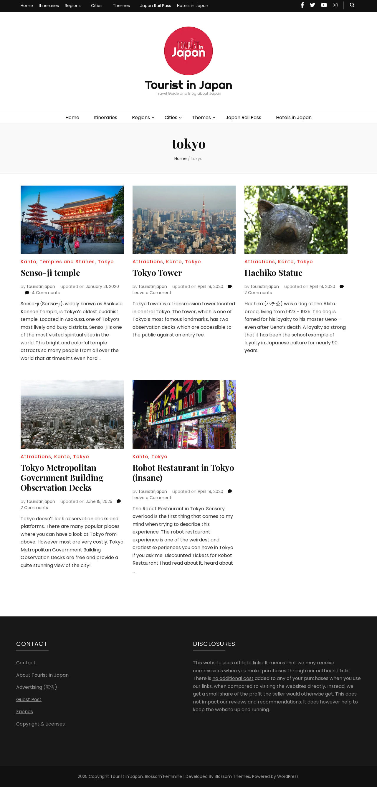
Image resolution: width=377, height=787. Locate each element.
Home (27, 6)
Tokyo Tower (157, 272)
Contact (26, 662)
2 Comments (258, 293)
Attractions (148, 261)
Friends (24, 711)
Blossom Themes (232, 776)
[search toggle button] (352, 5)
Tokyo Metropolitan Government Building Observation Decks (62, 477)
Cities (96, 6)
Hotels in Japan (192, 6)
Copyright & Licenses (40, 724)
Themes (121, 6)
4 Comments (46, 293)
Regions (73, 6)
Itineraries (49, 6)
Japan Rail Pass (155, 6)
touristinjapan (41, 286)
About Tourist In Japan (42, 675)
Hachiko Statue (273, 272)
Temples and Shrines (67, 261)
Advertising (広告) (36, 687)
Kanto (29, 261)
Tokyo (106, 261)
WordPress (288, 776)
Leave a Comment (152, 293)
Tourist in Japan (188, 85)
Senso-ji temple (50, 272)
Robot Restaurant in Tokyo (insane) (183, 472)
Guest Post (29, 699)
